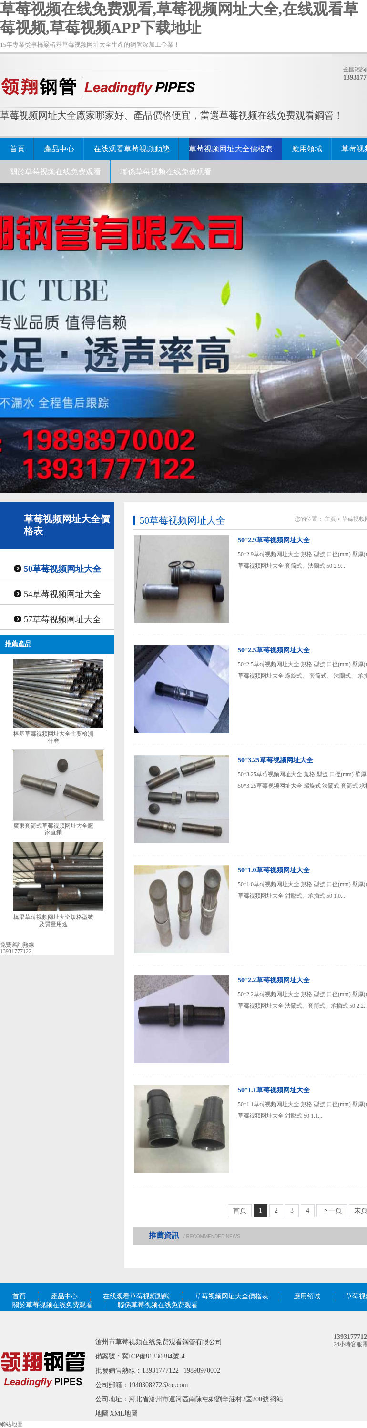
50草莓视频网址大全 (62, 569)
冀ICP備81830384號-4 (153, 1356)
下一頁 (332, 1210)
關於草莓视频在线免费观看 (55, 172)
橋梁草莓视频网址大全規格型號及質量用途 (53, 921)
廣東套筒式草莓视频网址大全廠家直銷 (53, 829)
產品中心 (59, 149)
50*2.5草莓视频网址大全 (274, 650)
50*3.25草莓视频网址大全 (275, 760)
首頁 (17, 149)
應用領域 (307, 149)
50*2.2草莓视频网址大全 (274, 980)
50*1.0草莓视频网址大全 (274, 870)
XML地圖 (124, 1413)
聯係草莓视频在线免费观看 (166, 172)
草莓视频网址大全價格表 (231, 149)
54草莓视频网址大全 (62, 594)
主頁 (330, 519)
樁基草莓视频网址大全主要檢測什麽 (53, 737)
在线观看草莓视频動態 (131, 149)
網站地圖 (11, 1424)
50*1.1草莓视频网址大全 (274, 1090)
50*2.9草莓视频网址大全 (274, 540)
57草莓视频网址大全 (62, 619)
